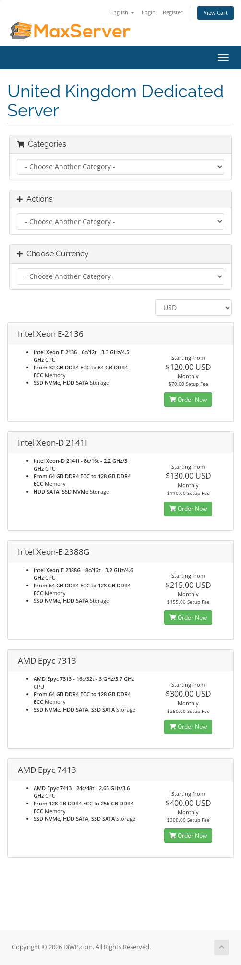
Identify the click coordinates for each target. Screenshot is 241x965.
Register (173, 12)
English (122, 12)
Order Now (188, 399)
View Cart (216, 12)
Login (149, 12)
